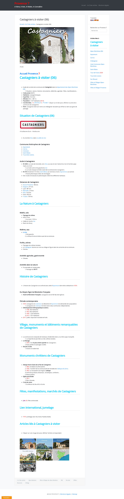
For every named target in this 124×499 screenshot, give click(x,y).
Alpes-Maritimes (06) (96, 51)
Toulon (25, 196)
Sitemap (74, 494)
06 (62, 480)
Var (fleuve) (93, 79)
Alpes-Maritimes (32, 480)
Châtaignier (93, 61)
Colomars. (26, 151)
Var (46, 168)
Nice (31, 138)
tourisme (20, 483)
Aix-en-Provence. (28, 185)
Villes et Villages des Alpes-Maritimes (49, 480)
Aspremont (26, 147)
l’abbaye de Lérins (62, 369)
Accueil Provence (30, 73)
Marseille (26, 191)
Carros (25, 149)
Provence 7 (21, 3)
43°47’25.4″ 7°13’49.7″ (41, 103)
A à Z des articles (92, 5)
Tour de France (96, 73)
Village (27, 483)
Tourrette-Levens (28, 155)
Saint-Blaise (26, 153)
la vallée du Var (41, 138)
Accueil (84, 5)
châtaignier (28, 247)
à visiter (68, 480)
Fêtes (75, 480)
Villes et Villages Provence (98, 88)
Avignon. (25, 187)
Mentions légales (103, 5)
